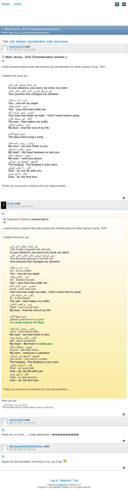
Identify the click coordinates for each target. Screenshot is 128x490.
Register (65, 480)
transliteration (36, 41)
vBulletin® (63, 485)
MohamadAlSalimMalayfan (26, 446)
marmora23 (16, 46)
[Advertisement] (26, 16)
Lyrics (18, 3)
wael (50, 41)
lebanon (21, 41)
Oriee (10, 203)
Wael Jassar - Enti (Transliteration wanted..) (29, 32)
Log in (54, 480)
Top (75, 480)
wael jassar (61, 41)
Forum (6, 3)
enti (12, 41)
